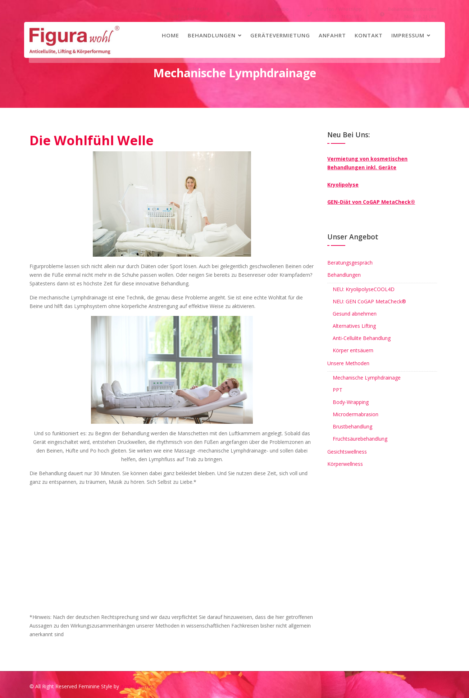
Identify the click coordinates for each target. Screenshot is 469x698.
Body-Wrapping (351, 402)
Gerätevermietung (280, 35)
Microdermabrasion (355, 414)
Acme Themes (137, 686)
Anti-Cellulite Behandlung (362, 338)
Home (170, 35)
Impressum (407, 35)
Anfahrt (332, 35)
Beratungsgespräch (350, 262)
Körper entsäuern (353, 350)
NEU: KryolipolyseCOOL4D (364, 289)
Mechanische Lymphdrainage (367, 377)
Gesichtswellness (347, 451)
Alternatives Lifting (354, 325)
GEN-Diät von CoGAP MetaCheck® (371, 201)
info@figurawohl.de (186, 16)
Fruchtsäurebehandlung (360, 438)
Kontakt (369, 35)
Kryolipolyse (343, 184)
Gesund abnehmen (355, 313)
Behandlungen (212, 35)
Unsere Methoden (348, 363)
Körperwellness (345, 463)
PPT (337, 389)
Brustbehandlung (352, 426)
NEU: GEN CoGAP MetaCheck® (369, 301)
